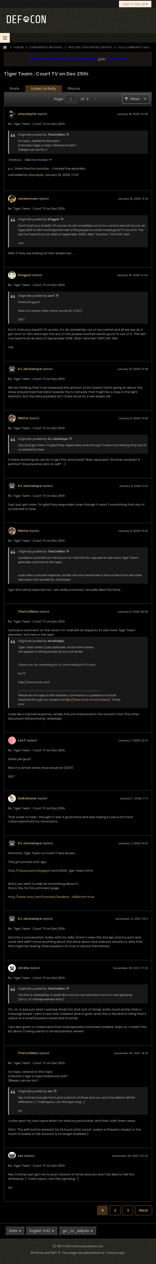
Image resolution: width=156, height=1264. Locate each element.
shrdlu (23, 968)
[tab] (14, 88)
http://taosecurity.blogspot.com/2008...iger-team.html (50, 871)
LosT (22, 740)
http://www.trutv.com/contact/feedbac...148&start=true (51, 897)
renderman (28, 198)
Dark (15, 1230)
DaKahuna (27, 798)
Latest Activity (43, 88)
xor (20, 1155)
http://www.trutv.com (33, 682)
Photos (74, 88)
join (101, 59)
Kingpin (24, 275)
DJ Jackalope (30, 369)
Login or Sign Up (135, 4)
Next (143, 1210)
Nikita (23, 418)
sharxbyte (27, 114)
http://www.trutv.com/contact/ (87, 700)
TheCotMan (28, 611)
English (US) (41, 1230)
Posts (14, 88)
